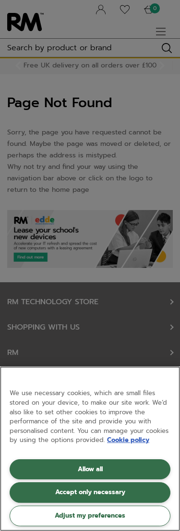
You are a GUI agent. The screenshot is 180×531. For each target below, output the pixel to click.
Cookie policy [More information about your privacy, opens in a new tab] (128, 439)
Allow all (90, 469)
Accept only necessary (90, 492)
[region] (90, 448)
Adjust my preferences (90, 515)
